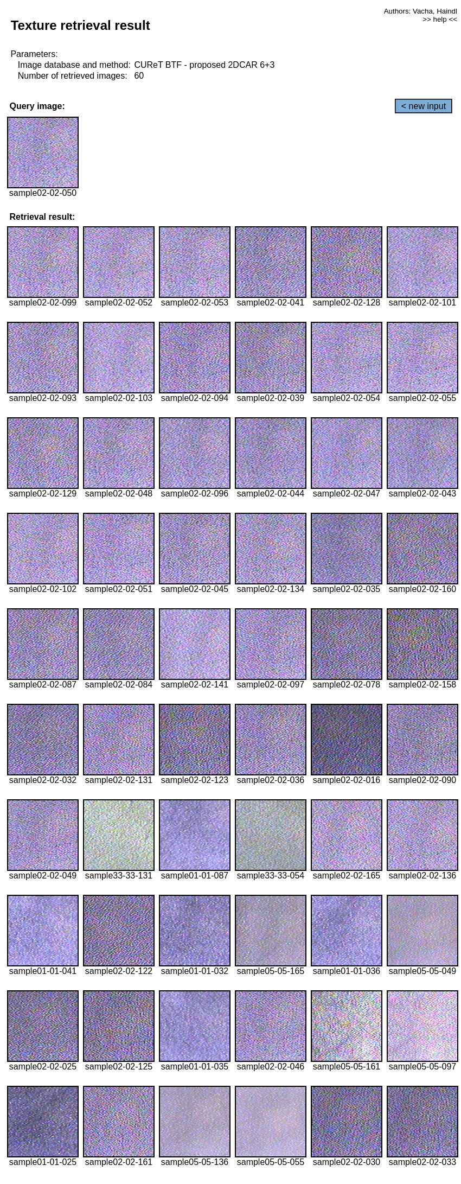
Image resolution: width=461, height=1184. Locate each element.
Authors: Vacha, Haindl (420, 11)
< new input (423, 106)
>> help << (439, 19)
